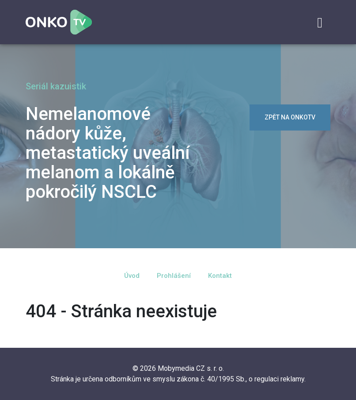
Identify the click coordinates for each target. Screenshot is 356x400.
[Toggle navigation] (319, 22)
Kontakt (220, 276)
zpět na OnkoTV (290, 117)
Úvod (132, 276)
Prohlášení (174, 276)
